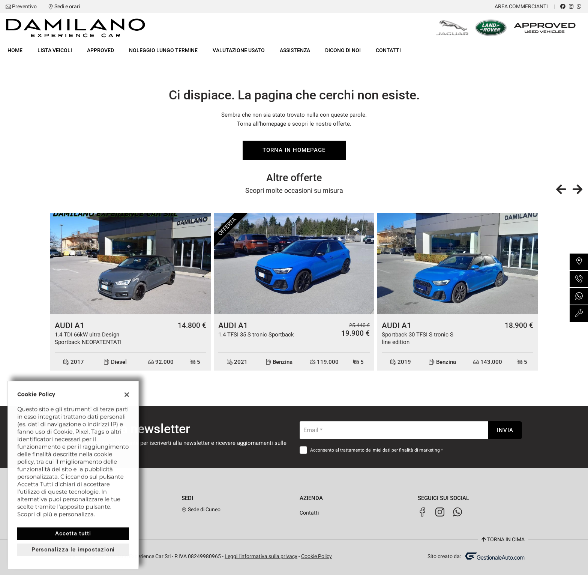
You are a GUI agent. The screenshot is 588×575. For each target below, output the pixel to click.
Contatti (388, 50)
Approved (100, 50)
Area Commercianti (521, 6)
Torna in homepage (293, 150)
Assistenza (295, 50)
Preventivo (24, 6)
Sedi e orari (67, 6)
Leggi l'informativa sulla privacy (261, 556)
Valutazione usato (239, 50)
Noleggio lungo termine (163, 50)
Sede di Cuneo (201, 509)
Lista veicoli (55, 50)
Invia (505, 430)
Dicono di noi (343, 50)
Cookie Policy (316, 556)
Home (15, 50)
